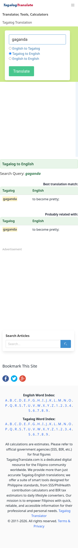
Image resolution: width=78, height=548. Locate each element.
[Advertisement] (38, 119)
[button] (73, 5)
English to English (25, 58)
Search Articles (17, 336)
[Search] (65, 344)
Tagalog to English (26, 53)
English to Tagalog (26, 48)
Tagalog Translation (17, 22)
